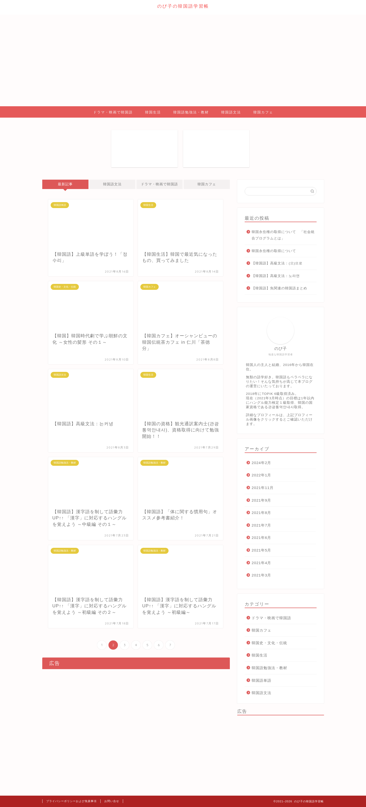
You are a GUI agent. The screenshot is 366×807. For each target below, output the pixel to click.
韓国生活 (153, 112)
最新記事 (65, 184)
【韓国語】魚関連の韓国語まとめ (279, 288)
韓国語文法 (231, 112)
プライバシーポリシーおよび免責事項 (71, 801)
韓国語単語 (261, 680)
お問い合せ (111, 801)
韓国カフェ (263, 112)
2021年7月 (261, 525)
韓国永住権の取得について (274, 251)
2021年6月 (261, 537)
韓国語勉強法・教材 (191, 112)
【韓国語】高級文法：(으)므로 (277, 263)
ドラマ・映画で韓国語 (113, 112)
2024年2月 (261, 463)
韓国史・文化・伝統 (269, 643)
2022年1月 (261, 475)
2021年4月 (261, 563)
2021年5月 (261, 550)
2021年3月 (261, 575)
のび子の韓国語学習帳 (183, 6)
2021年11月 (263, 488)
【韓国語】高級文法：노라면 (276, 276)
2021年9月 (261, 500)
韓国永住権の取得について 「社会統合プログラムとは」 (283, 235)
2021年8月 (261, 512)
